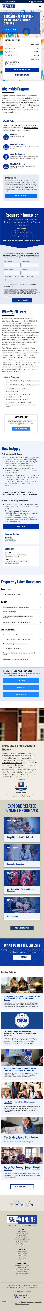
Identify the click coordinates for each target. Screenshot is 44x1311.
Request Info (21, 687)
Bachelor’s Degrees (22, 1234)
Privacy (23, 1302)
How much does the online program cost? (16, 607)
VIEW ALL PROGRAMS (22, 928)
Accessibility (38, 1302)
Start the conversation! (21, 428)
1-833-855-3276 (10, 1287)
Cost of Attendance (35, 59)
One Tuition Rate (17, 144)
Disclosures (30, 1302)
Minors (22, 1246)
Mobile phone (8, 269)
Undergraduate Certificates (22, 1240)
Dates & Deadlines (22, 1254)
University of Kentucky (9, 1)
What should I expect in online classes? (15, 644)
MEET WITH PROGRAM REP (22, 75)
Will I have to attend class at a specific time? (16, 639)
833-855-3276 (38, 1)
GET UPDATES (22, 957)
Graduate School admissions (15, 466)
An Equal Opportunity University (22, 1291)
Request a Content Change (22, 1274)
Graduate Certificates (22, 1242)
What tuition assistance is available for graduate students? (18, 617)
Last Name (25, 261)
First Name (7, 261)
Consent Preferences (22, 1304)
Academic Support (22, 1251)
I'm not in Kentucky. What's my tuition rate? (16, 622)
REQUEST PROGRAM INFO (22, 69)
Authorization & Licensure (22, 1265)
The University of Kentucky (15, 1285)
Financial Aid (22, 1256)
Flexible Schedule (17, 164)
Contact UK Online (22, 1272)
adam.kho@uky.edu (10, 540)
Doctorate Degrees (22, 1238)
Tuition (22, 1260)
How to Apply (22, 1258)
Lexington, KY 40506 (30, 1285)
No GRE (13, 134)
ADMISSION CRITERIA (21, 195)
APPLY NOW (10, 29)
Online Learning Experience (22, 1269)
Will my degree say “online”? (12, 648)
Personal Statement (11, 504)
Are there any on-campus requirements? (15, 659)
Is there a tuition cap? (9, 611)
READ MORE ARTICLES (22, 1187)
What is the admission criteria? (12, 594)
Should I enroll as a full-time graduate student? (17, 635)
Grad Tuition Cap (17, 154)
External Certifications (22, 1244)
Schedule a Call (21, 694)
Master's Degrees (22, 1236)
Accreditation (22, 1267)
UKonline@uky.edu (32, 1287)
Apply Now (21, 680)
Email (24, 269)
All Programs (22, 1231)
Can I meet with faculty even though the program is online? (19, 653)
